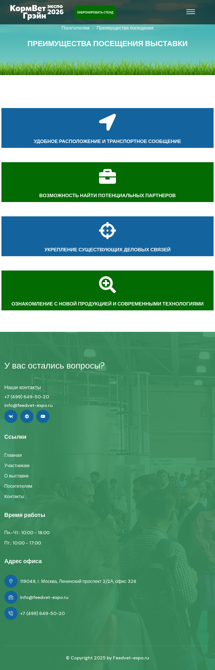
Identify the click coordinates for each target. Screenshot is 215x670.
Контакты (14, 496)
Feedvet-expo (128, 658)
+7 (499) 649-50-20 (26, 397)
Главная (13, 455)
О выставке (16, 476)
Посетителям (76, 28)
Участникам (16, 466)
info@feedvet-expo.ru (28, 405)
